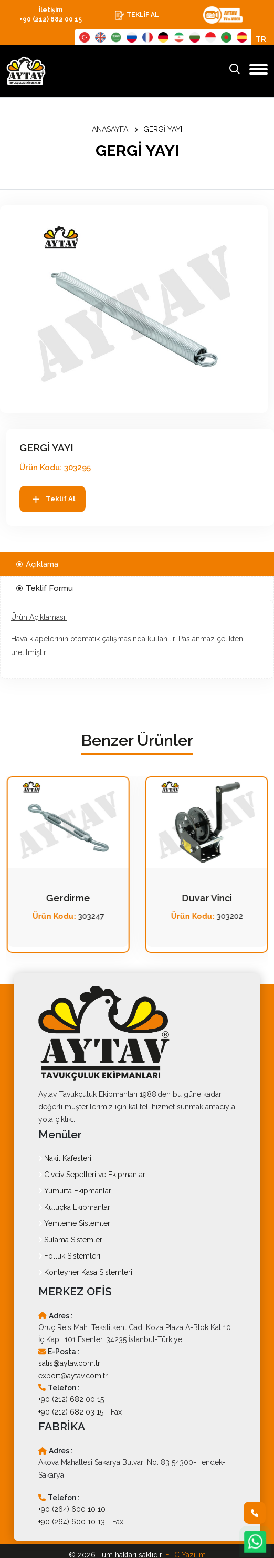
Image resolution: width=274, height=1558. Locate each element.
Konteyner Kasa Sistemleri (85, 1272)
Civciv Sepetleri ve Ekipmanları (92, 1174)
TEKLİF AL (136, 15)
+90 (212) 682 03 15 (70, 1412)
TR (261, 39)
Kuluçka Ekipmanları (75, 1207)
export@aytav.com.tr (73, 1376)
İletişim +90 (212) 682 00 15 (50, 14)
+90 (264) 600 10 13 (71, 1522)
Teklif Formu (44, 588)
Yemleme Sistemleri (75, 1223)
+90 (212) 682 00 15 (71, 1399)
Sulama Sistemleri (71, 1239)
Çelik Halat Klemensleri (68, 898)
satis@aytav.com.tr (69, 1363)
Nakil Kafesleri (64, 1158)
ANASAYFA (110, 129)
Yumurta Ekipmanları (75, 1191)
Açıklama (37, 564)
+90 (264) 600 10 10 (72, 1509)
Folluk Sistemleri (69, 1256)
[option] (134, 309)
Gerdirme (206, 897)
